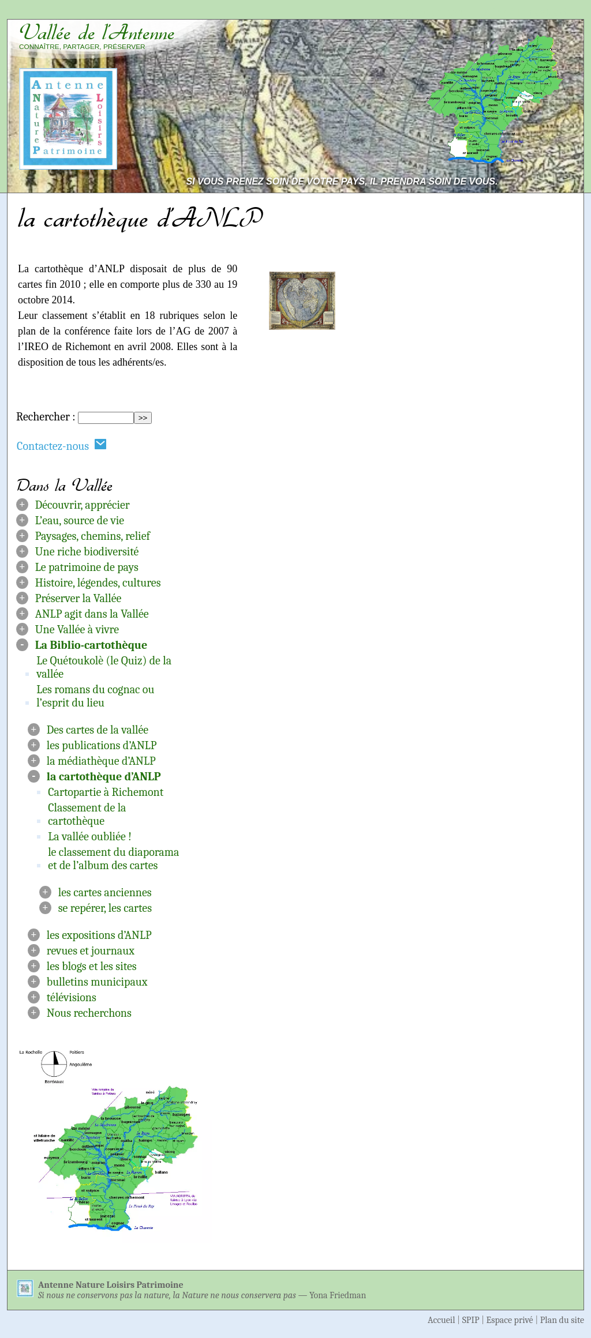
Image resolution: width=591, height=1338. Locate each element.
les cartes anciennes (105, 892)
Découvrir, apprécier (82, 505)
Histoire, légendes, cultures (98, 582)
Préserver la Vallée (78, 598)
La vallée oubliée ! (90, 836)
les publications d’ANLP (102, 745)
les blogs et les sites (92, 966)
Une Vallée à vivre (77, 629)
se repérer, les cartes (105, 908)
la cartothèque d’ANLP (104, 776)
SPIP (471, 1320)
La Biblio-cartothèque (91, 645)
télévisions (71, 997)
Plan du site (562, 1320)
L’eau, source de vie (79, 520)
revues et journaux (90, 950)
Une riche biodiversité (87, 551)
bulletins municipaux (97, 982)
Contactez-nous (62, 445)
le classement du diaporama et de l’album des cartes (113, 858)
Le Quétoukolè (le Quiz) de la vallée (103, 667)
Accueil (441, 1320)
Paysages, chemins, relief (92, 536)
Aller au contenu (431, 12)
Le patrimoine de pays (87, 567)
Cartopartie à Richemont (105, 792)
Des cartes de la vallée (97, 729)
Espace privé (510, 1320)
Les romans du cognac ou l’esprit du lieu (95, 696)
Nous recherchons (89, 1013)
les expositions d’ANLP (99, 935)
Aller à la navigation (531, 12)
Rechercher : (45, 416)
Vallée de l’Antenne (97, 32)
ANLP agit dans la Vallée (92, 614)
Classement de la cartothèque (87, 814)
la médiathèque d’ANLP (101, 761)
